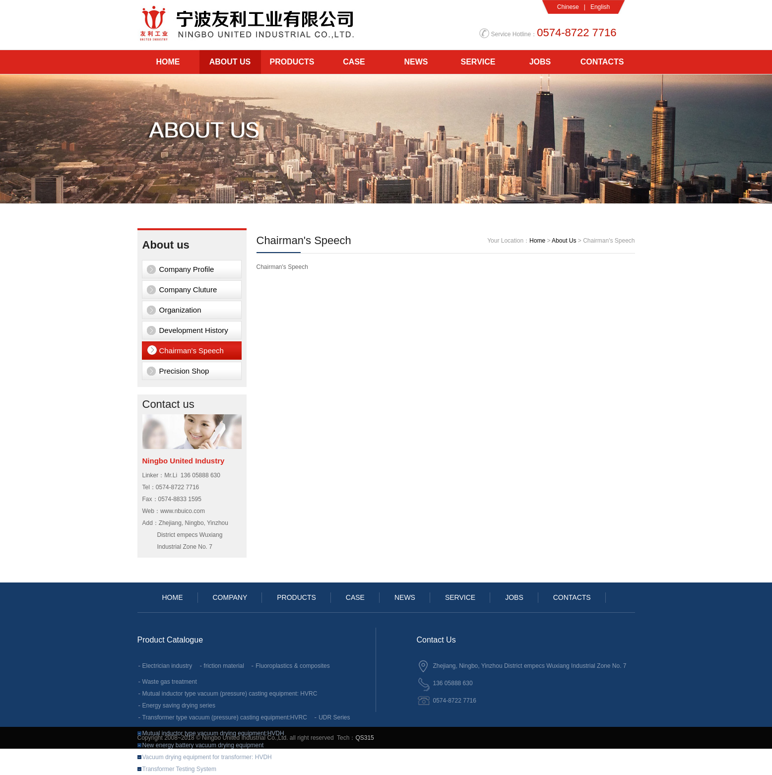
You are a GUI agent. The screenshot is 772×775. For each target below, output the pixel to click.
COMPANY (230, 597)
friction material (224, 665)
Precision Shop (184, 371)
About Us (564, 240)
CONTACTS (602, 62)
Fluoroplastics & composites (292, 665)
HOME (168, 62)
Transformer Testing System (179, 769)
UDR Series (334, 717)
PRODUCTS (292, 62)
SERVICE (478, 62)
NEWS (416, 62)
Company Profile (186, 269)
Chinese (568, 6)
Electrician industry (167, 665)
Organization (180, 310)
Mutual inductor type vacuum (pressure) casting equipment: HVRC (230, 693)
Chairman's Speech (191, 350)
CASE (354, 62)
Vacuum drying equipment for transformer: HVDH (207, 757)
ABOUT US (230, 62)
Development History (193, 330)
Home (537, 240)
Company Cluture (188, 289)
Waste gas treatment (169, 681)
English (600, 6)
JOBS (540, 62)
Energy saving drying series (178, 705)
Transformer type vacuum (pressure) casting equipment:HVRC (224, 717)
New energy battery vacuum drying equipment (203, 745)
